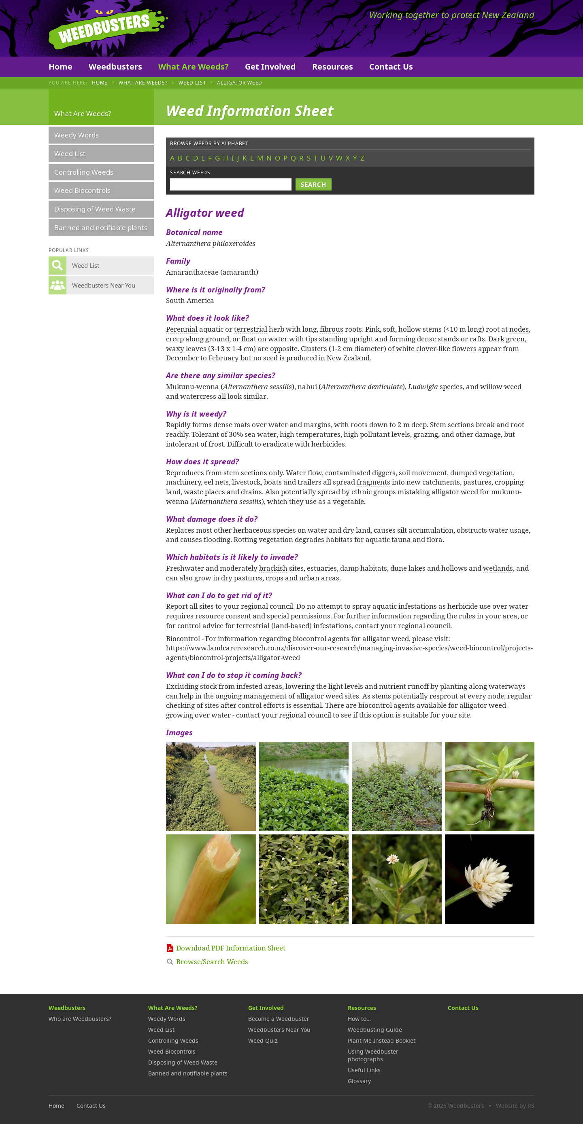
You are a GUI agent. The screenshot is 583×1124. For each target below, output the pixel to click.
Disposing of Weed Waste (95, 209)
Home (60, 66)
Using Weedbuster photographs (373, 1055)
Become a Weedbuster (278, 1018)
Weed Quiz (263, 1040)
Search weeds (190, 172)
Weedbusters (108, 28)
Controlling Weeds (83, 172)
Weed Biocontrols (82, 190)
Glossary (359, 1081)
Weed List (192, 82)
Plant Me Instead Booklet (381, 1040)
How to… (359, 1018)
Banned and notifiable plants (100, 227)
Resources (332, 66)
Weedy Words (76, 135)
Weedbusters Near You (279, 1029)
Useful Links (364, 1070)
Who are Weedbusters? (80, 1018)
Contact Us (391, 66)
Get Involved (270, 66)
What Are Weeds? (193, 66)
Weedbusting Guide (375, 1029)
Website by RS (515, 1105)
